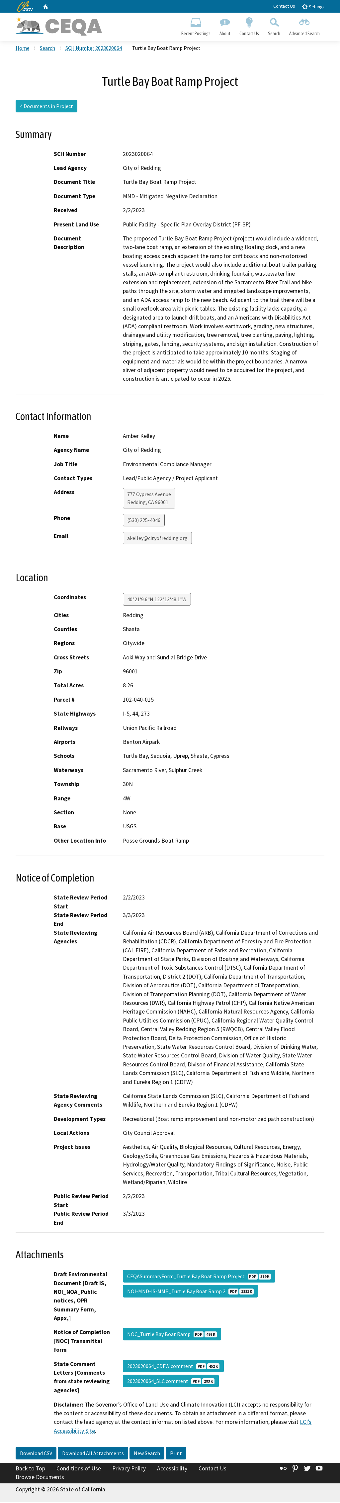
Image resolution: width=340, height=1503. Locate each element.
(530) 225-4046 (143, 521)
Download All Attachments (93, 1454)
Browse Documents (40, 1478)
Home (23, 49)
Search (274, 25)
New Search (147, 1454)
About (225, 25)
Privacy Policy (129, 1470)
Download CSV (36, 1454)
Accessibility (172, 1470)
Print (176, 1454)
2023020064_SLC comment (170, 1382)
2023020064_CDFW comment (173, 1367)
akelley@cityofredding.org (157, 539)
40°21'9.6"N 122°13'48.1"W (157, 600)
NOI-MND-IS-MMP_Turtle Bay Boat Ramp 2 (190, 1292)
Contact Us (284, 6)
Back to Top (30, 1470)
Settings (313, 6)
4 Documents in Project (46, 107)
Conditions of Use (78, 1470)
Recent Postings (196, 25)
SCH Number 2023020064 (93, 49)
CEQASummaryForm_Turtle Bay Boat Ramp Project (199, 1277)
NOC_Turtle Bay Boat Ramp (172, 1335)
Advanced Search (304, 25)
